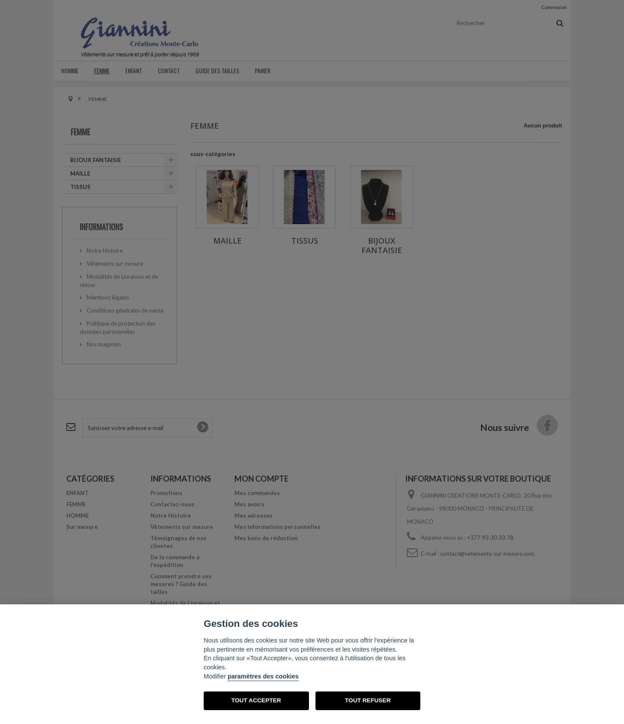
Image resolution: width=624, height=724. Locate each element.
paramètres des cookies (263, 676)
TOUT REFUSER (367, 700)
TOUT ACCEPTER (256, 700)
